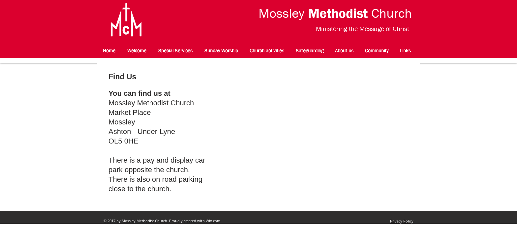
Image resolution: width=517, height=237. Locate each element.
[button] (267, 51)
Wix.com (213, 220)
